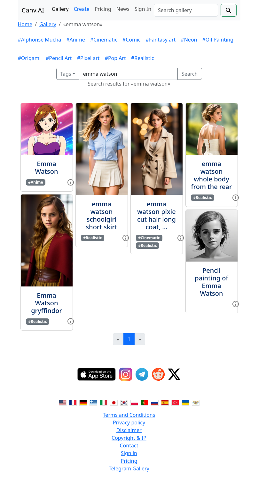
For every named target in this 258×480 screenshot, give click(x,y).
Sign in (129, 453)
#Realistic (142, 58)
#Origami (29, 58)
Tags (65, 73)
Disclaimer (129, 430)
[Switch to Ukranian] (185, 402)
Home (25, 24)
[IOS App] (96, 374)
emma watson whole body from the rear (211, 175)
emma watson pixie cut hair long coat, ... (156, 215)
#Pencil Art (59, 58)
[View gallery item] (70, 181)
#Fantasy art (161, 39)
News (122, 8)
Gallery (60, 8)
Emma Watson (46, 167)
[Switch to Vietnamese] (195, 402)
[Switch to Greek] (93, 402)
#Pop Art (115, 58)
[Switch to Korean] (124, 402)
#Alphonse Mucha (39, 39)
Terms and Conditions (129, 414)
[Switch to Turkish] (175, 402)
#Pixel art (88, 58)
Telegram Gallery (129, 468)
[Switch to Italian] (103, 402)
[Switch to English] (62, 402)
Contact (129, 445)
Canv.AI (33, 10)
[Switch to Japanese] (114, 402)
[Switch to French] (73, 402)
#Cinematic (103, 39)
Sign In (143, 8)
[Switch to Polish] (134, 402)
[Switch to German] (83, 402)
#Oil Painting (217, 39)
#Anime (75, 39)
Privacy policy (129, 422)
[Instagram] (125, 374)
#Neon (189, 39)
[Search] (186, 10)
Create (82, 8)
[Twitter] (174, 374)
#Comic (131, 39)
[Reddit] (158, 374)
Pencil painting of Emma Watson (211, 282)
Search (190, 73)
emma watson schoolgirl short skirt (101, 215)
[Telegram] (142, 374)
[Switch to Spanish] (165, 402)
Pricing (103, 8)
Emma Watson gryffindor (46, 303)
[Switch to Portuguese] (144, 402)
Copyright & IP (129, 437)
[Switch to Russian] (155, 402)
